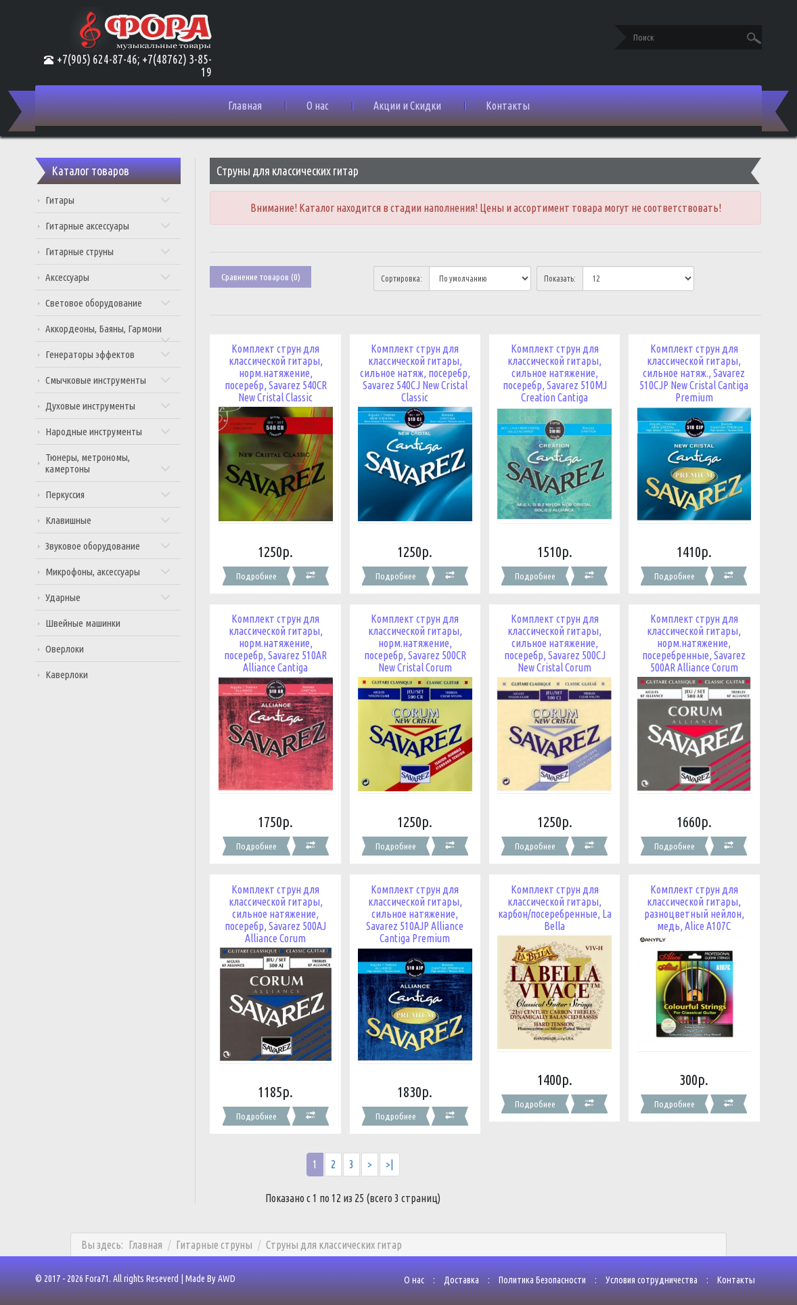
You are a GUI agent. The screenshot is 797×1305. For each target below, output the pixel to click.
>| (390, 1159)
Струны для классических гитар (334, 1239)
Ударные (111, 597)
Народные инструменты (111, 431)
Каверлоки (71, 674)
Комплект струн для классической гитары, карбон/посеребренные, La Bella (552, 903)
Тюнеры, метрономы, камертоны (111, 462)
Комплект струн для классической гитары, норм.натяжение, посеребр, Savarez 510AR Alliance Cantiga (277, 641)
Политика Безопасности (537, 1273)
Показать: (558, 278)
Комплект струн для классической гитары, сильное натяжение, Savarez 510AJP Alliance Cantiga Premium (414, 909)
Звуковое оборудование (111, 546)
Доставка (456, 1273)
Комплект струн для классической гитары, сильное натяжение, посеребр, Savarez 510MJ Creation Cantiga (553, 372)
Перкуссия (111, 494)
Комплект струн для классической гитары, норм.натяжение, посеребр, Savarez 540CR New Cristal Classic (277, 372)
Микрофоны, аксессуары (111, 571)
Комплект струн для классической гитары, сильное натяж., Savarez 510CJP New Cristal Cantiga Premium (689, 372)
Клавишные (111, 520)
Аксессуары (111, 277)
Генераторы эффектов (111, 354)
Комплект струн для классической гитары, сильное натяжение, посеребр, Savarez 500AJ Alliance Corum (277, 909)
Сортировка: (402, 278)
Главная (245, 105)
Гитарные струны (111, 251)
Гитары (111, 200)
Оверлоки (69, 649)
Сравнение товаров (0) (263, 276)
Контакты (508, 105)
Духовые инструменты (111, 406)
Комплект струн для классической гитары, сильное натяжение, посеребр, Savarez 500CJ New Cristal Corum (553, 641)
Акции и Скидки (407, 105)
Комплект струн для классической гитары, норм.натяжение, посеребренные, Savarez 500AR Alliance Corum (690, 641)
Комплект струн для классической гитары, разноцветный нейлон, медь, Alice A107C (690, 903)
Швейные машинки (87, 623)
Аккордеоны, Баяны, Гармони (111, 332)
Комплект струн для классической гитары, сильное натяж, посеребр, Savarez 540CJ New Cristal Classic (415, 372)
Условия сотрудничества (647, 1273)
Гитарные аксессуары (111, 225)
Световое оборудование (111, 303)
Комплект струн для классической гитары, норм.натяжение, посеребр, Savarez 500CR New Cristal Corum (415, 641)
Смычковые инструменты (111, 380)
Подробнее (257, 574)
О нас (317, 105)
